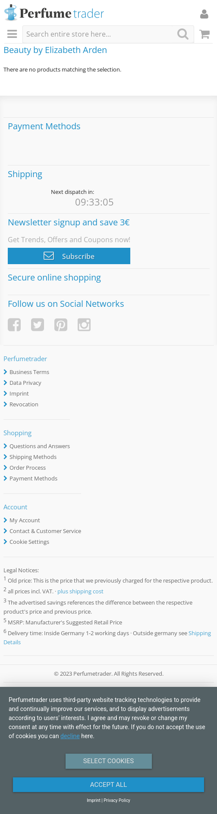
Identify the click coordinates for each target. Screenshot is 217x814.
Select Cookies (108, 761)
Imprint (19, 393)
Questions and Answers (39, 446)
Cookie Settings (29, 542)
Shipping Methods (33, 457)
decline (70, 736)
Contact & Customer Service (45, 531)
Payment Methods (33, 478)
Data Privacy (25, 383)
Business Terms (29, 372)
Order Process (27, 467)
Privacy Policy (117, 800)
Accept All (108, 785)
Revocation (23, 404)
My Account (24, 520)
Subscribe (69, 255)
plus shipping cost (80, 592)
